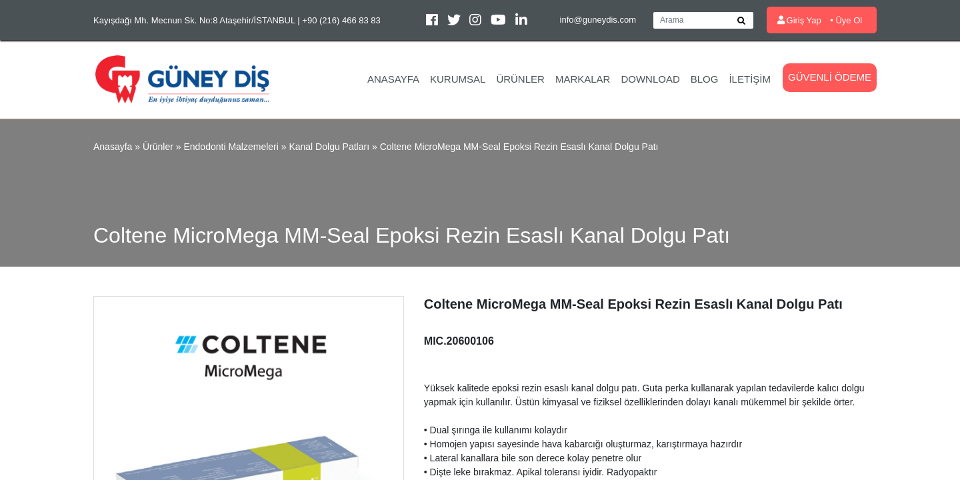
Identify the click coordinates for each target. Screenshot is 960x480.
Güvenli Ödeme (829, 77)
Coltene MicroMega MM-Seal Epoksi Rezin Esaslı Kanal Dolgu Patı (519, 146)
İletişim (750, 79)
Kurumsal (457, 79)
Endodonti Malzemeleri (230, 146)
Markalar (583, 79)
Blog (705, 79)
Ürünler (520, 79)
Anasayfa (393, 79)
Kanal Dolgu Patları (329, 146)
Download (650, 79)
